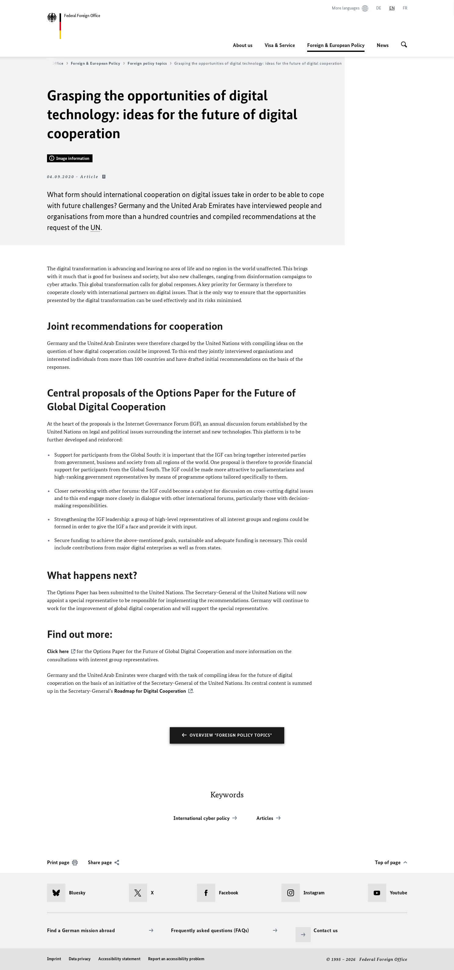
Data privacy (80, 958)
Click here (58, 651)
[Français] (405, 8)
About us (242, 45)
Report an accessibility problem (176, 958)
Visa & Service (280, 45)
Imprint (54, 958)
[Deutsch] (378, 8)
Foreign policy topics (150, 63)
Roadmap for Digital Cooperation (150, 691)
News (383, 45)
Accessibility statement (119, 958)
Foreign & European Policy (336, 45)
